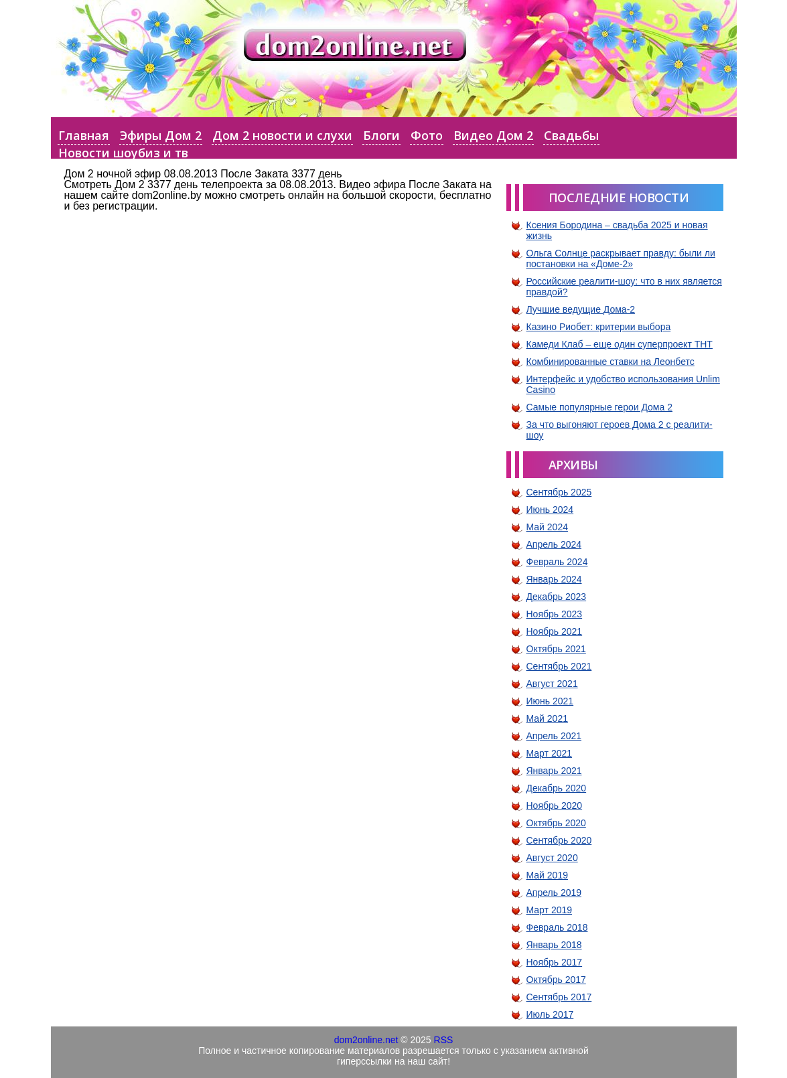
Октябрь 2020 (556, 823)
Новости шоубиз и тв (123, 153)
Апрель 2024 (554, 544)
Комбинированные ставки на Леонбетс (610, 361)
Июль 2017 (550, 1014)
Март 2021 (549, 753)
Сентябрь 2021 (559, 666)
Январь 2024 (554, 579)
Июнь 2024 (550, 509)
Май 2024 (547, 527)
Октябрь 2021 (556, 648)
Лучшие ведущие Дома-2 (581, 309)
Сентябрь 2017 (559, 997)
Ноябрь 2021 (554, 631)
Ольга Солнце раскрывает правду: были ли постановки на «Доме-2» (620, 258)
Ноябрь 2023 (554, 614)
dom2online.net (366, 1039)
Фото (427, 135)
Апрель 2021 (554, 735)
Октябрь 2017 (556, 979)
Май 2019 (547, 875)
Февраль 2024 (557, 561)
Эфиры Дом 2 (161, 135)
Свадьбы (571, 135)
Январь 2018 (554, 944)
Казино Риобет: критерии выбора (598, 326)
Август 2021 (552, 683)
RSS (443, 1039)
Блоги (381, 135)
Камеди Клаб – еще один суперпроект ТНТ (619, 344)
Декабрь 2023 (556, 596)
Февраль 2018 (557, 927)
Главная (83, 135)
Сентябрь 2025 (559, 492)
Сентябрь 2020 (559, 840)
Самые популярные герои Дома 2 (599, 407)
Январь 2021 (554, 770)
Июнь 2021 (550, 701)
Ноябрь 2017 (554, 962)
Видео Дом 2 (493, 135)
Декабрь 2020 (556, 788)
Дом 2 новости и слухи (282, 135)
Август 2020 (552, 857)
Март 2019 (549, 910)
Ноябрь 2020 (554, 805)
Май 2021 (547, 718)
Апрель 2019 (554, 892)
